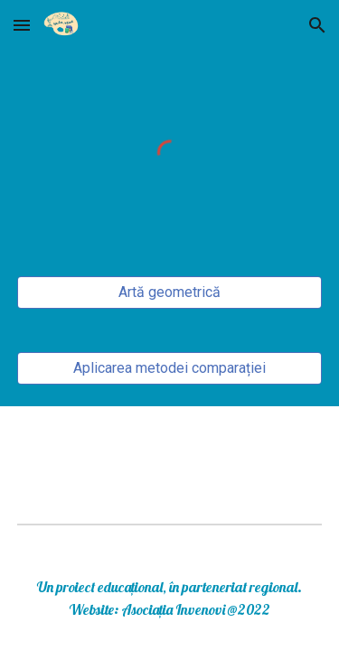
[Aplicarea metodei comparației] (170, 368)
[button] (21, 25)
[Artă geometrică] (170, 292)
